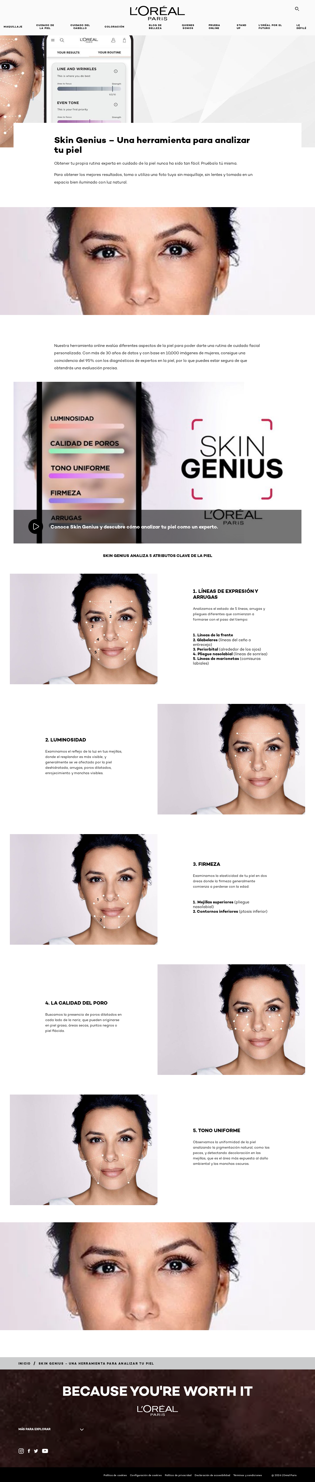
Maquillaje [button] (13, 26)
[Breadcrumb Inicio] (24, 1363)
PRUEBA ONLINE (214, 27)
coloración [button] (114, 26)
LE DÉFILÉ (301, 27)
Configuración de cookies (145, 1475)
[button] (136, 26)
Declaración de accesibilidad (212, 1475)
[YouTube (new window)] (45, 1451)
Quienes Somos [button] (188, 27)
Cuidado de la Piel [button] (45, 27)
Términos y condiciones (247, 1475)
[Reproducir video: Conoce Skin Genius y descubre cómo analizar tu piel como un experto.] (35, 526)
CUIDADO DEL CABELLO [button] (80, 27)
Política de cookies (115, 1475)
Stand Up (241, 27)
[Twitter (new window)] (36, 1451)
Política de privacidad (178, 1475)
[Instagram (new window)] (21, 1451)
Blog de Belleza (155, 27)
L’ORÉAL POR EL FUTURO (270, 27)
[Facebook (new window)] (29, 1451)
